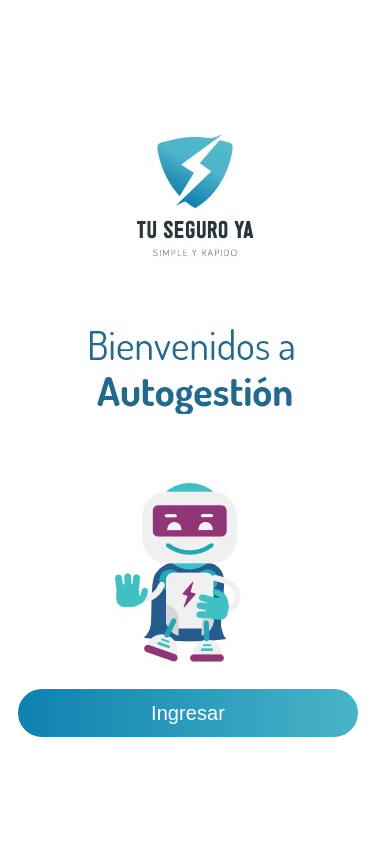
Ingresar (188, 713)
